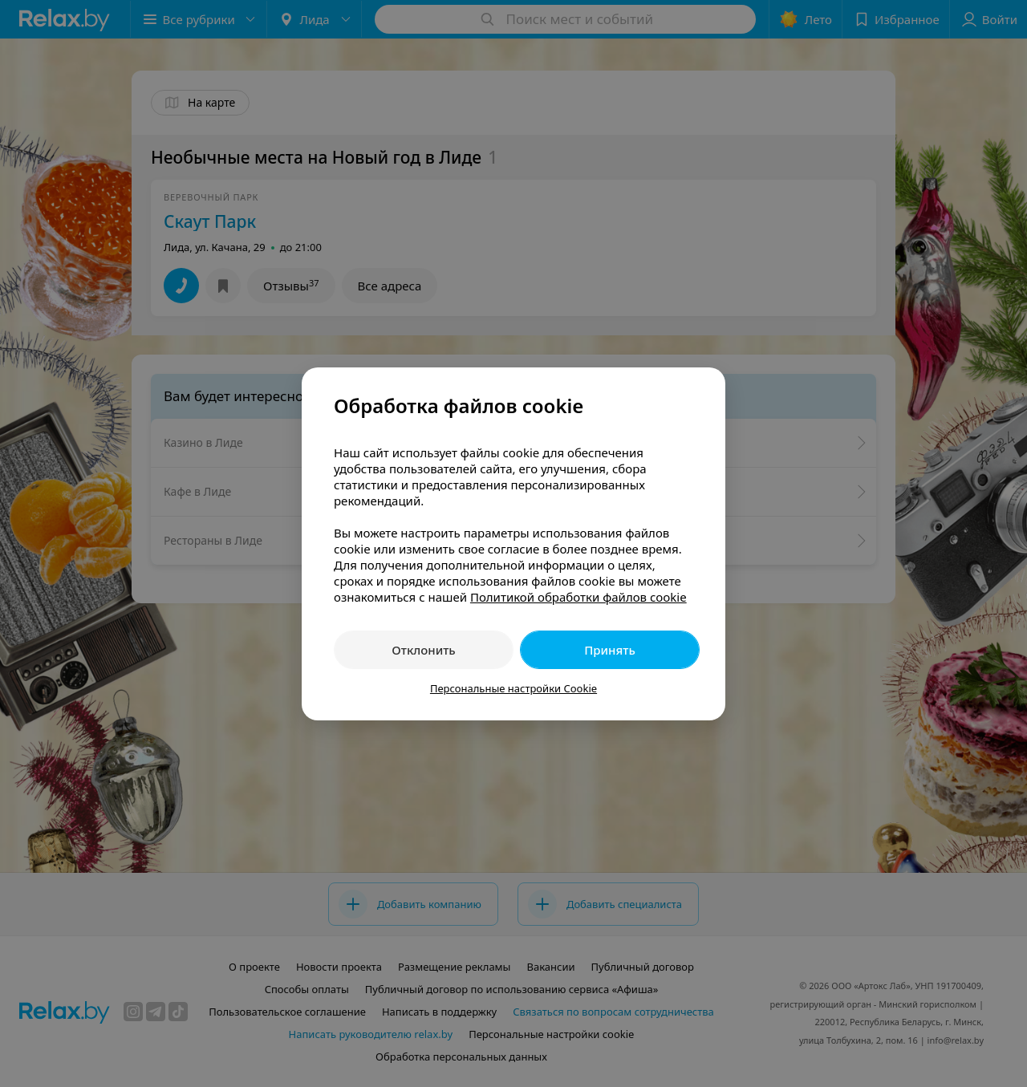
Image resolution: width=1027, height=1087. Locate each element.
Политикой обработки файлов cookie (578, 597)
